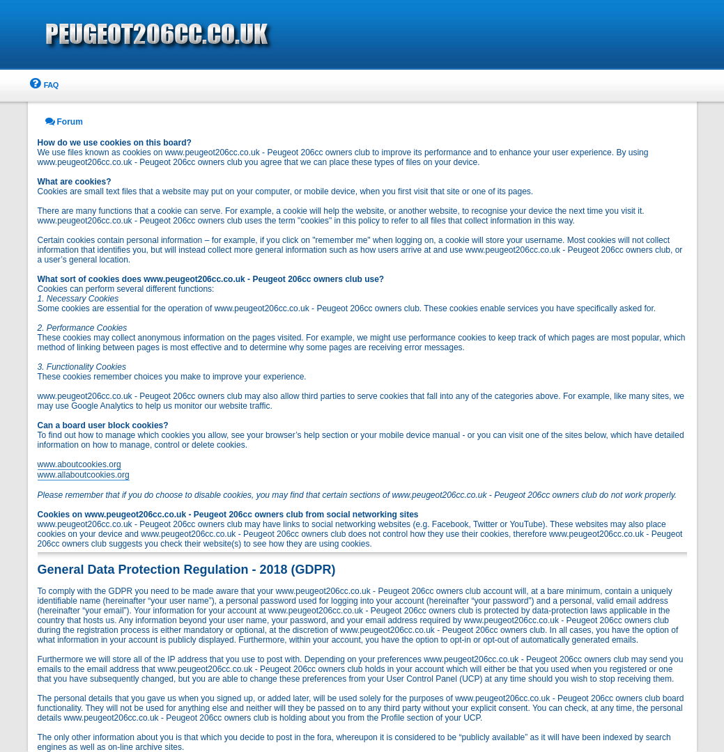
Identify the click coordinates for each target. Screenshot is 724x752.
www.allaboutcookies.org (84, 475)
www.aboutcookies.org (79, 464)
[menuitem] (43, 85)
